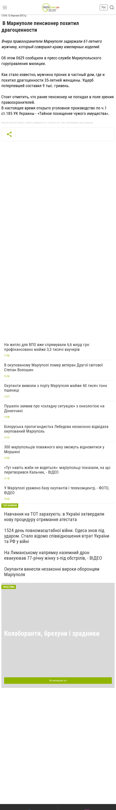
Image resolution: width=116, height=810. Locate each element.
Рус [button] (104, 7)
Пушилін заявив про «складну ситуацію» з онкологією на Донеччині (54, 408)
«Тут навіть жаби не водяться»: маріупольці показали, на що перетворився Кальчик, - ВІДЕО (57, 470)
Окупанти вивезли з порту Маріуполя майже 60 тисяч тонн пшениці (55, 388)
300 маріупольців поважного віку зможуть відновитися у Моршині (54, 449)
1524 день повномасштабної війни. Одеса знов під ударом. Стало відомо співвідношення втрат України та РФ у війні (56, 536)
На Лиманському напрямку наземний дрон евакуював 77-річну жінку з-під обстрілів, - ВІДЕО (53, 555)
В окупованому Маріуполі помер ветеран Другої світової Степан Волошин (53, 367)
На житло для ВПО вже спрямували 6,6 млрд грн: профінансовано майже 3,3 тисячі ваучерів (47, 347)
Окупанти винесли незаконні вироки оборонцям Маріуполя (51, 571)
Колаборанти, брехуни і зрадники (52, 633)
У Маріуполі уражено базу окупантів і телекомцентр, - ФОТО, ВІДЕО (56, 490)
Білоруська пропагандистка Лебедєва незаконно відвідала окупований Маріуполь (56, 429)
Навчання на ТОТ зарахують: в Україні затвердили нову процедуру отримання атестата (54, 516)
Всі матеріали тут (58, 680)
